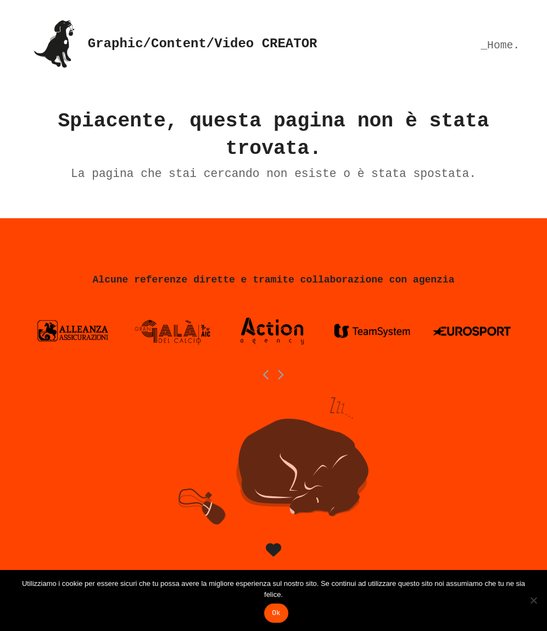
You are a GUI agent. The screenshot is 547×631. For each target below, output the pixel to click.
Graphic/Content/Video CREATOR (172, 43)
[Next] (280, 374)
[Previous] (266, 374)
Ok (276, 613)
